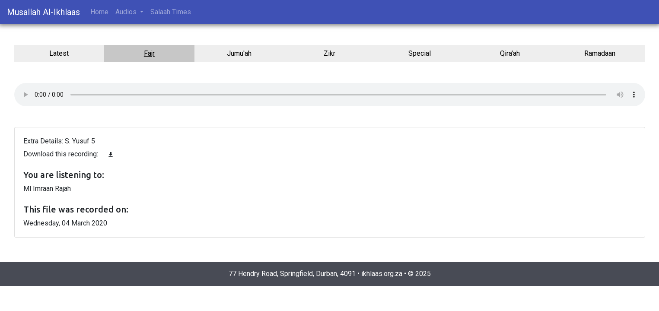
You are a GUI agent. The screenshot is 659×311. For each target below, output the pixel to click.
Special (419, 53)
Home (99, 12)
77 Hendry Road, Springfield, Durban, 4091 (292, 274)
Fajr (149, 53)
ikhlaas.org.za (381, 274)
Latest (59, 53)
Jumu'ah (239, 53)
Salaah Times (170, 12)
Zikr (329, 53)
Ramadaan (599, 53)
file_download (110, 154)
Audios (126, 12)
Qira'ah (510, 53)
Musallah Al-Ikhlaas (43, 12)
